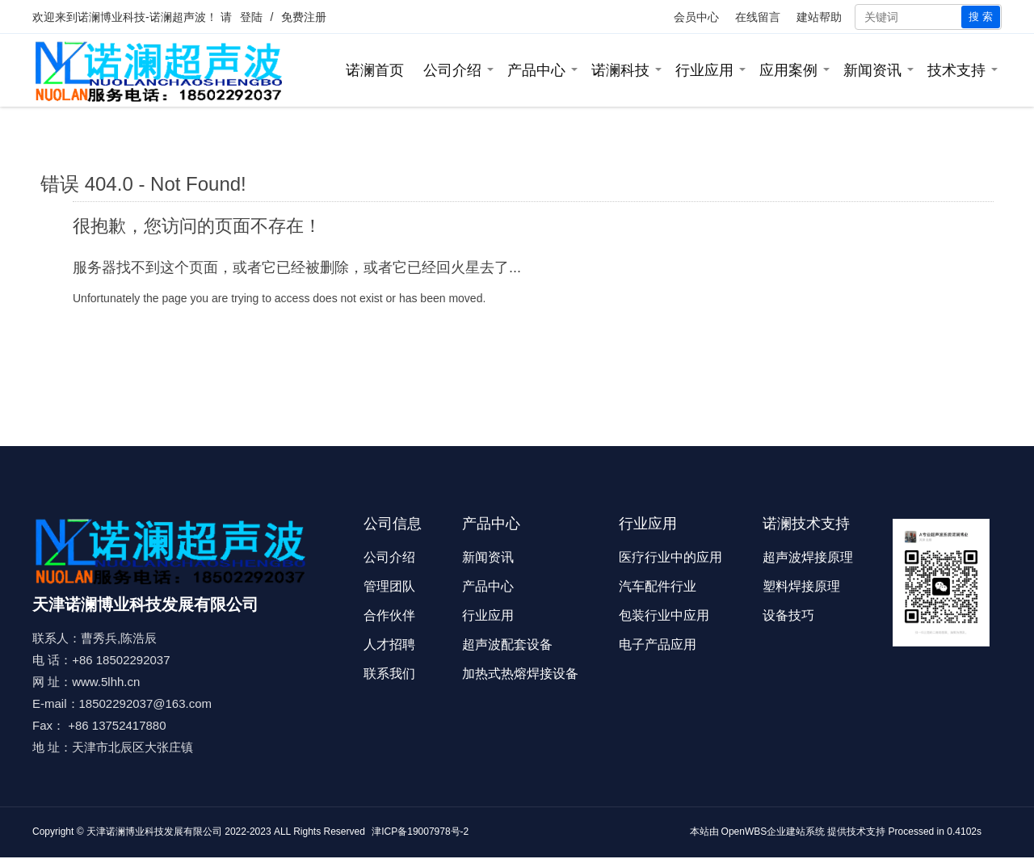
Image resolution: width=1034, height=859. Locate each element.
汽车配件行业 (657, 586)
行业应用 (704, 70)
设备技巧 (788, 615)
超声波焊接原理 (808, 557)
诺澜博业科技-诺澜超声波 (142, 17)
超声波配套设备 (507, 644)
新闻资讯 (872, 70)
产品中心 (536, 70)
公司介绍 (452, 70)
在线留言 (757, 17)
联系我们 (389, 673)
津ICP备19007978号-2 (420, 831)
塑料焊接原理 (801, 586)
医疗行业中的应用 (670, 557)
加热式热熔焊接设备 (520, 673)
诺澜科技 (620, 70)
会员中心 (696, 17)
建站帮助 (819, 17)
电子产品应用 (657, 644)
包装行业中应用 (664, 615)
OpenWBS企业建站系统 (773, 831)
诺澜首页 (375, 70)
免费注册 (303, 17)
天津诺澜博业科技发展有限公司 (154, 831)
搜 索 (981, 17)
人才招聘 (389, 644)
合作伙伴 (389, 615)
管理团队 (389, 586)
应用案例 (788, 70)
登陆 (251, 17)
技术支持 (956, 70)
